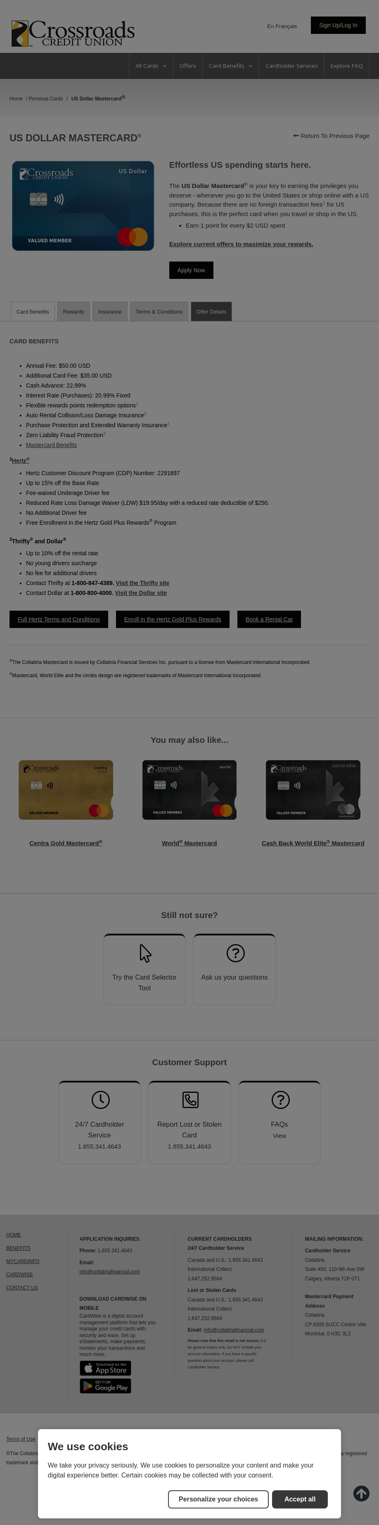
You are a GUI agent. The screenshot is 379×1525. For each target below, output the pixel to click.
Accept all (300, 1499)
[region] (189, 1473)
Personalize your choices (218, 1499)
